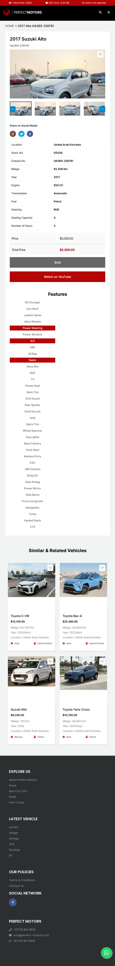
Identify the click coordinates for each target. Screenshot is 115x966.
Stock (12, 785)
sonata (13, 827)
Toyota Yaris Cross (76, 709)
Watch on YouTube (57, 277)
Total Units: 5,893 (20, 2)
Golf (11, 844)
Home (9, 26)
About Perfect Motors (23, 780)
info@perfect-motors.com (29, 935)
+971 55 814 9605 (22, 929)
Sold (57, 262)
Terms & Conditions (22, 880)
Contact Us (16, 886)
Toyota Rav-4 (72, 616)
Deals (12, 797)
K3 (10, 855)
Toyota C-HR (20, 616)
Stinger (13, 833)
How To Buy (16, 802)
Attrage (14, 838)
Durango (14, 850)
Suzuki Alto (19, 709)
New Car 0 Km (18, 791)
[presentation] (12, 109)
